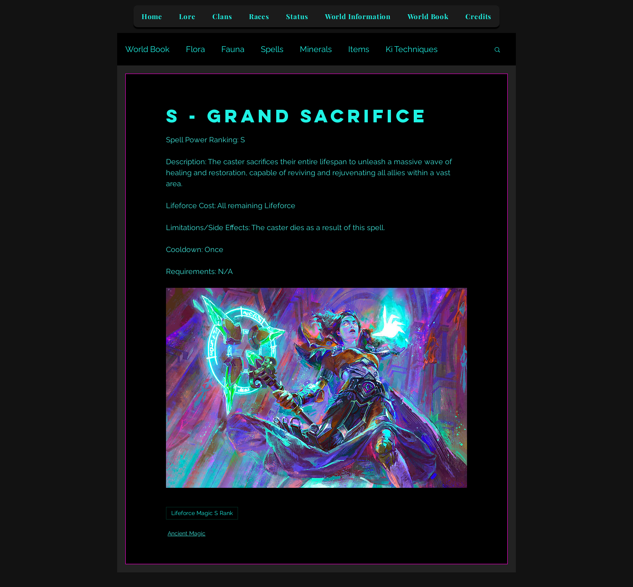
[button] (497, 49)
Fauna (232, 49)
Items (358, 49)
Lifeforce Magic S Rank (202, 513)
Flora (195, 49)
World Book (147, 49)
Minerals (316, 49)
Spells (272, 49)
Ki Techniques (412, 49)
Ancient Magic (186, 533)
